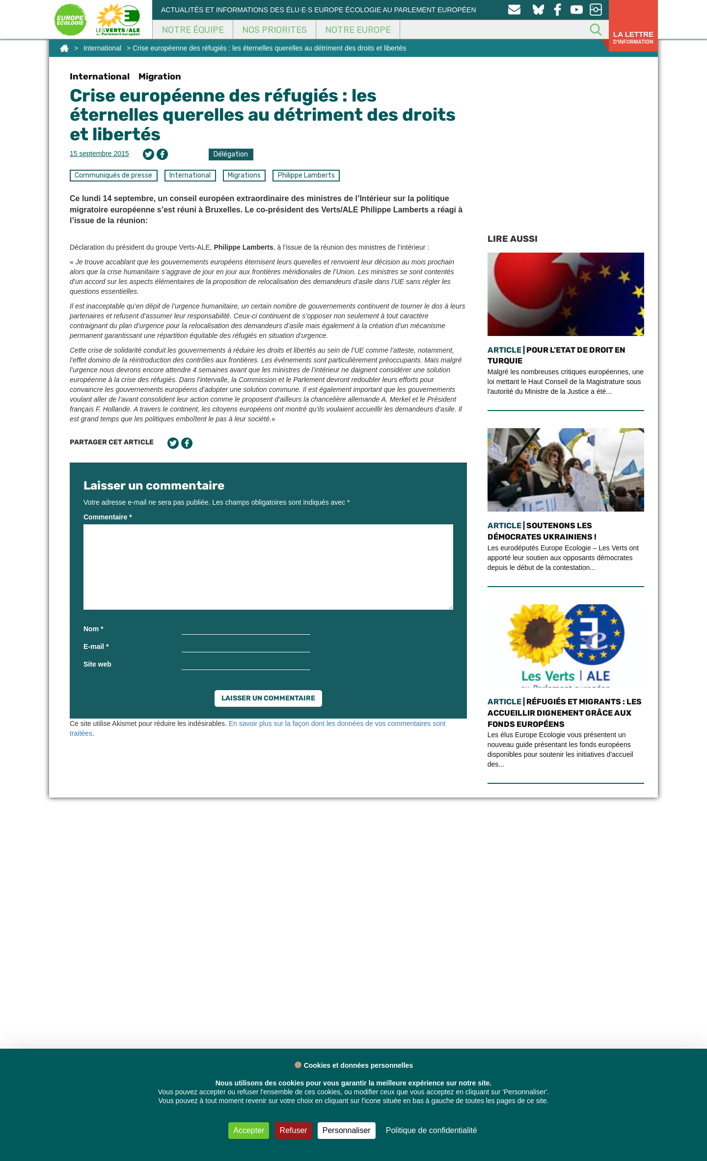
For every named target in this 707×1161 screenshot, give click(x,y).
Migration (159, 76)
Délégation (231, 154)
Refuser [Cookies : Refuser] (293, 1130)
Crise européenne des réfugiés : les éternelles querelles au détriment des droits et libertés (263, 115)
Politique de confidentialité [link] (431, 1130)
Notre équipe (193, 30)
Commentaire (107, 517)
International (102, 48)
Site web (97, 664)
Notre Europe (358, 30)
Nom (93, 629)
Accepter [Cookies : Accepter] (248, 1130)
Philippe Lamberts (306, 175)
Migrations (244, 175)
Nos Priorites (274, 30)
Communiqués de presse (113, 175)
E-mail (96, 646)
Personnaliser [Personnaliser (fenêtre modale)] (347, 1130)
